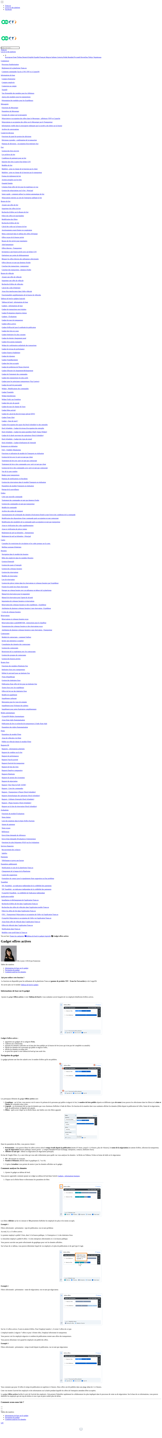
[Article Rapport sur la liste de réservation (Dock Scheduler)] (81, 806)
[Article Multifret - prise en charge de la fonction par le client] (81, 169)
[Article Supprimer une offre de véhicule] (81, 281)
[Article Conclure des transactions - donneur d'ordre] (81, 270)
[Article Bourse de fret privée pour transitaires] (81, 241)
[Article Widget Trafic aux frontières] (81, 399)
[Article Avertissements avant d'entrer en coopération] (81, 230)
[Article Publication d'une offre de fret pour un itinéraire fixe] (81, 684)
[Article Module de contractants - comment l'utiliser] (81, 637)
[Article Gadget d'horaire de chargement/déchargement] (81, 371)
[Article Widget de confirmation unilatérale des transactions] (81, 345)
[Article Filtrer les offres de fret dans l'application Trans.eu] (81, 911)
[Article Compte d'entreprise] (81, 79)
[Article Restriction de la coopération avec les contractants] (81, 652)
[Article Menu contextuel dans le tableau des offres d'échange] (81, 234)
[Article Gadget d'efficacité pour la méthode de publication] (81, 327)
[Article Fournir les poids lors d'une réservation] (81, 587)
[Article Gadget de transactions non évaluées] (81, 309)
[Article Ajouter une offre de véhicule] (81, 277)
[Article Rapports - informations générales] (81, 749)
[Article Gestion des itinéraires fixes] (81, 680)
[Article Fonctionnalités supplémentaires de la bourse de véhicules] (81, 295)
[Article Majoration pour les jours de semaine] (81, 702)
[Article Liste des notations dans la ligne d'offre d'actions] (81, 821)
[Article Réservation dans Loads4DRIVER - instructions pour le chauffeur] (81, 623)
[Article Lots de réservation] (81, 580)
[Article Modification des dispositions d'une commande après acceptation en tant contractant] (81, 518)
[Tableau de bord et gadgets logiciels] (38, 936)
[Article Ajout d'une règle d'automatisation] (81, 720)
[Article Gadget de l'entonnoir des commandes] (81, 374)
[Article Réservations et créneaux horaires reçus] (81, 619)
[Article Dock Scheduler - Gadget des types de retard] (81, 439)
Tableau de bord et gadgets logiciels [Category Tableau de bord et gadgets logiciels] (13, 298)
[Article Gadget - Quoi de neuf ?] (81, 421)
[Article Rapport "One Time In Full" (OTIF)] (81, 785)
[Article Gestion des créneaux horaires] (81, 569)
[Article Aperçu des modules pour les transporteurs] (81, 97)
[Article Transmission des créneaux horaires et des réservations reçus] (81, 626)
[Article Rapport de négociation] (81, 781)
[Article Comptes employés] (81, 82)
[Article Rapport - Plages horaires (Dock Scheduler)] (81, 803)
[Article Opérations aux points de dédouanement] (81, 255)
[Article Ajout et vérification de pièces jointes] (81, 529)
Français (43, 57)
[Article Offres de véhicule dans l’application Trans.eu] (81, 925)
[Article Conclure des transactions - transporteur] (81, 266)
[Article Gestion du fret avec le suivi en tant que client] (81, 457)
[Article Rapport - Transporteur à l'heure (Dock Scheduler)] (81, 792)
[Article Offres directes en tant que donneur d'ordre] (81, 263)
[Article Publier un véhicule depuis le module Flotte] (81, 742)
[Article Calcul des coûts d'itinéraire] (81, 288)
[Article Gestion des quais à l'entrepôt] (81, 565)
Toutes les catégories (17, 936)
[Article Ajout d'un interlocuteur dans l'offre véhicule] (81, 291)
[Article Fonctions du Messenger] (81, 108)
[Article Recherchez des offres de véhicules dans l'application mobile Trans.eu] (81, 907)
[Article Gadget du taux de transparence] (81, 320)
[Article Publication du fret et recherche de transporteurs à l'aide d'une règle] (81, 724)
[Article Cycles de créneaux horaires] (81, 612)
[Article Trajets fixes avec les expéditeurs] (81, 688)
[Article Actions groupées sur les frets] (81, 180)
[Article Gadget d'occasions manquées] (81, 342)
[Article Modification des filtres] (81, 219)
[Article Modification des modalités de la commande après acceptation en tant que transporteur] (81, 522)
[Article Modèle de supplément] (81, 695)
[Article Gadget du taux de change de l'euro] (81, 407)
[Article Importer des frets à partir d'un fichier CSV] (81, 162)
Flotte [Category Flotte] (3, 731)
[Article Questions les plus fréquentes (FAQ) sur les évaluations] (81, 842)
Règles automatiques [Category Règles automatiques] (8, 713)
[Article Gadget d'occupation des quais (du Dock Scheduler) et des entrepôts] (81, 425)
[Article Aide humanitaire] (81, 245)
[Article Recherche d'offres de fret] (81, 223)
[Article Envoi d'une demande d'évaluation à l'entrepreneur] (81, 839)
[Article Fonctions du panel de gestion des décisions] (81, 137)
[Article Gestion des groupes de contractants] (81, 655)
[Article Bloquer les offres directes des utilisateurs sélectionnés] (81, 259)
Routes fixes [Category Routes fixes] (5, 662)
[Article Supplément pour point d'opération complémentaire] (81, 709)
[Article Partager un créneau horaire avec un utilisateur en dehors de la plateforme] (81, 590)
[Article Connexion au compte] (81, 86)
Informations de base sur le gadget (16, 968)
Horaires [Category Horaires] (4, 551)
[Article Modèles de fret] (81, 165)
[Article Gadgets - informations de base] (81, 306)
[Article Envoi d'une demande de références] (81, 835)
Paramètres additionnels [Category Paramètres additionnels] (9, 864)
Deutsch (25, 57)
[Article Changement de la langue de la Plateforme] (81, 871)
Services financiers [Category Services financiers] (7, 846)
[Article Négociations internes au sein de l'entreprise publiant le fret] (81, 198)
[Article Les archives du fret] (81, 155)
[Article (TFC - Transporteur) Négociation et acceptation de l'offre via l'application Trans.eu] (81, 915)
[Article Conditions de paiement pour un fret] (81, 158)
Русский (77, 57)
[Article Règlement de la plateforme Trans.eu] (81, 68)
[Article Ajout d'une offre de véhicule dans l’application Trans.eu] (81, 922)
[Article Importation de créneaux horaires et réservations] (81, 601)
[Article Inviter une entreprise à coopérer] (81, 641)
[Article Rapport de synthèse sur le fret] (81, 752)
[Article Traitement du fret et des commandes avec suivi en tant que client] (81, 464)
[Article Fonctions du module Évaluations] (81, 814)
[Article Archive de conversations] (81, 129)
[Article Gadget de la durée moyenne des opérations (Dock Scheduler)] (81, 435)
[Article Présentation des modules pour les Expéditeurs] (81, 100)
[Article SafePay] (81, 853)
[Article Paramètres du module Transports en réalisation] (81, 486)
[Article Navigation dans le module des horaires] (81, 554)
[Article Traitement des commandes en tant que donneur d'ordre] (81, 500)
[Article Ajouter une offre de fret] (81, 205)
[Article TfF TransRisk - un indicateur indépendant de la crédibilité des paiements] (81, 889)
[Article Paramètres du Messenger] (81, 111)
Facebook (8, 9)
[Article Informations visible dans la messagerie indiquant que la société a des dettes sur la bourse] (81, 126)
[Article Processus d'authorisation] (81, 64)
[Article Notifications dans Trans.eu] (81, 929)
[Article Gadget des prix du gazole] (81, 403)
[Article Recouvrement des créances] (81, 850)
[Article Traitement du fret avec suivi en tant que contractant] (81, 461)
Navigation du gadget (12, 970)
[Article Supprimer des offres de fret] (81, 209)
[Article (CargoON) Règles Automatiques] (81, 716)
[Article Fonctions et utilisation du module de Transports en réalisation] (81, 453)
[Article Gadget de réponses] (81, 356)
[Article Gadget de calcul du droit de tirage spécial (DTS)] (81, 414)
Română (71, 57)
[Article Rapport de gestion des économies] (81, 778)
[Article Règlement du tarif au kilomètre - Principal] (81, 536)
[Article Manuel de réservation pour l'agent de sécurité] (81, 598)
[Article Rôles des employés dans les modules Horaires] (81, 558)
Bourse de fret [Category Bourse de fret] (5, 201)
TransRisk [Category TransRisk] (4, 882)
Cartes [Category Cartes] (3, 540)
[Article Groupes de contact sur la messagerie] (81, 115)
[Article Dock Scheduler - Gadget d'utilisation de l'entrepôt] (81, 443)
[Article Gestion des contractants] (81, 648)
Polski (65, 57)
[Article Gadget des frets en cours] (81, 331)
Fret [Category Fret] (2, 147)
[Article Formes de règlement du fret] (81, 176)
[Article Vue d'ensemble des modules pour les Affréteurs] (81, 93)
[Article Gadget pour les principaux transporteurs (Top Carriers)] (81, 381)
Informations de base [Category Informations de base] (8, 75)
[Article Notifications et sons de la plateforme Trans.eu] (81, 868)
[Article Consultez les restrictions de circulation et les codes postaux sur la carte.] (81, 544)
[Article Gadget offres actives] (81, 324)
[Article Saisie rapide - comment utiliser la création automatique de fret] (81, 194)
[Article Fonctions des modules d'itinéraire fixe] (81, 666)
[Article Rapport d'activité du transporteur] (81, 763)
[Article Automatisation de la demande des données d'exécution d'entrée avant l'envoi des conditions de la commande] (81, 515)
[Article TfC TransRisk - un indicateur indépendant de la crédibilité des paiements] (81, 886)
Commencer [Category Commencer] (5, 61)
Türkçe (90, 57)
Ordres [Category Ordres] (3, 493)
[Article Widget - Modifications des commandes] (81, 389)
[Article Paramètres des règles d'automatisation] (81, 727)
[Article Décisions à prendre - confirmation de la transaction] (81, 140)
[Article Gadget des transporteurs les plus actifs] (81, 378)
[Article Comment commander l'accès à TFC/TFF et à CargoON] (81, 72)
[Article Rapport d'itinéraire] (81, 774)
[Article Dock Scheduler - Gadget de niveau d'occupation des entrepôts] (81, 428)
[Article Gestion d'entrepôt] (81, 562)
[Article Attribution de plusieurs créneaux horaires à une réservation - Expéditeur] (81, 608)
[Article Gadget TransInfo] (81, 392)
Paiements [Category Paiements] (4, 857)
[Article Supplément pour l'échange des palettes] (81, 706)
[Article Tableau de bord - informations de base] (81, 302)
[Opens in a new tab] (81, 1430)
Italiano (54, 57)
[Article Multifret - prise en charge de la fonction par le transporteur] (81, 173)
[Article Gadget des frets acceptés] (81, 363)
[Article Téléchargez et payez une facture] (81, 860)
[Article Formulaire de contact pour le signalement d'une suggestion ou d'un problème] (81, 878)
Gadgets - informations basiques (69, 1176)
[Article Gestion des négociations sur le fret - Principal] (81, 191)
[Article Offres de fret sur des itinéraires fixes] (81, 691)
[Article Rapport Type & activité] (81, 760)
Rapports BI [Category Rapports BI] (5, 745)
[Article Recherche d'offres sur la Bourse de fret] (81, 212)
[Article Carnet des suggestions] (81, 875)
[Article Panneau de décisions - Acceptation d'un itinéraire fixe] (81, 144)
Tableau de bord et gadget (29, 985)
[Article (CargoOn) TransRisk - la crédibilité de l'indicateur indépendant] (81, 893)
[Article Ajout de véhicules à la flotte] (81, 738)
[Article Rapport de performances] (81, 756)
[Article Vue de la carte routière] (81, 471)
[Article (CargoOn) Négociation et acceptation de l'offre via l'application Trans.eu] (81, 918)
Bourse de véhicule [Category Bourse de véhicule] (7, 273)
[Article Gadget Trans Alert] (81, 417)
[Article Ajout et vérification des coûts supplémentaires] (81, 526)
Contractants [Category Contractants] (5, 633)
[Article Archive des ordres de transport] (81, 511)
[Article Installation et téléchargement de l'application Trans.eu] (81, 900)
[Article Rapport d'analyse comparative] (81, 770)
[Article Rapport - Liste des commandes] (81, 788)
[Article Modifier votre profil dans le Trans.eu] (81, 933)
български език (11, 57)
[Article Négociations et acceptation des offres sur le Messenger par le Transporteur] (81, 122)
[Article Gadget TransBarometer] (81, 360)
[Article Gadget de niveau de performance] (81, 349)
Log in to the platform (12, 7)
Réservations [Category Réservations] (5, 615)
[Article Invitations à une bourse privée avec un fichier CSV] (81, 252)
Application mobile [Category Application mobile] (7, 896)
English (31, 57)
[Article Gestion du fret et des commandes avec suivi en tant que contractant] (81, 468)
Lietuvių (60, 57)
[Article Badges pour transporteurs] (81, 475)
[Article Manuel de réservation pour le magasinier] (81, 594)
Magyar (49, 57)
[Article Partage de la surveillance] (81, 489)
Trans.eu (8, 6)
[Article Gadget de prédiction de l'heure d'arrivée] (81, 367)
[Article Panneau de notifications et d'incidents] (81, 479)
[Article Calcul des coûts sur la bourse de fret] (81, 227)
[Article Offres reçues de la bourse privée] (81, 237)
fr (5, 55)
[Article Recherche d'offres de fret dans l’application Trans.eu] (81, 904)
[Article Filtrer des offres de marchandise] (81, 216)
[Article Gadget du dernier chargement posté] (81, 338)
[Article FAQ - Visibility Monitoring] (81, 450)
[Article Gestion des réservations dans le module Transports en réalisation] (81, 482)
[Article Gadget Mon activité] (81, 410)
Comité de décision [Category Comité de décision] (7, 133)
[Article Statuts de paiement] (81, 824)
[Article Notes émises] (81, 817)
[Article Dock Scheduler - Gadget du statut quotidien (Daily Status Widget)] (81, 432)
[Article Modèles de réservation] (81, 576)
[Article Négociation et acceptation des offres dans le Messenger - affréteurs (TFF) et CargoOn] (81, 118)
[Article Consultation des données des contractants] (81, 644)
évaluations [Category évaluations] (5, 810)
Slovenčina (84, 57)
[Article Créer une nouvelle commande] (81, 497)
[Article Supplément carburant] (81, 698)
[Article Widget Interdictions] (81, 396)
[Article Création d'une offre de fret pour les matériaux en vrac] (81, 187)
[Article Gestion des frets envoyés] (81, 151)
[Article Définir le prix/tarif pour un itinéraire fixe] (81, 673)
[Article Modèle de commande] (81, 508)
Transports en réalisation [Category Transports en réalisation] (9, 446)
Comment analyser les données (15, 972)
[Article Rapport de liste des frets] (81, 767)
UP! (2, 1423)
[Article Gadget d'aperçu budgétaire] (81, 353)
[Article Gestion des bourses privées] (81, 659)
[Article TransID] (81, 90)
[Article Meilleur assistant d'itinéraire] (81, 547)
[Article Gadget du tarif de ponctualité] (81, 385)
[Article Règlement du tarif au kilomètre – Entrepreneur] (81, 533)
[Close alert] (2, 2)
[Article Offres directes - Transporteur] (81, 248)
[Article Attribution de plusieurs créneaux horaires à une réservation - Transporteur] (81, 630)
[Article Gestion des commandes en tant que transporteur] (81, 504)
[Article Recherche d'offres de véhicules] (81, 284)
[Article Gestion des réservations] (81, 572)
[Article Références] (81, 832)
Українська (97, 57)
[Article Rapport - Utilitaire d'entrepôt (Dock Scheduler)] (81, 799)
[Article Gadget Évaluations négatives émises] (81, 313)
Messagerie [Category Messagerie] (5, 104)
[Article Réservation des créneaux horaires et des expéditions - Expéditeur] (81, 605)
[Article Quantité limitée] (81, 183)
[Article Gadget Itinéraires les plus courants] (81, 335)
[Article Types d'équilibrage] (81, 677)
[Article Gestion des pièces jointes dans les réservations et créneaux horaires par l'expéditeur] (81, 583)
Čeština (19, 57)
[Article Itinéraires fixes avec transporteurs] (81, 670)
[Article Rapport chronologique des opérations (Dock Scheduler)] (81, 796)
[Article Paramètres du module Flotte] (81, 734)
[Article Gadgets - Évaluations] (81, 317)
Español (37, 57)
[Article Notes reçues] (81, 828)
